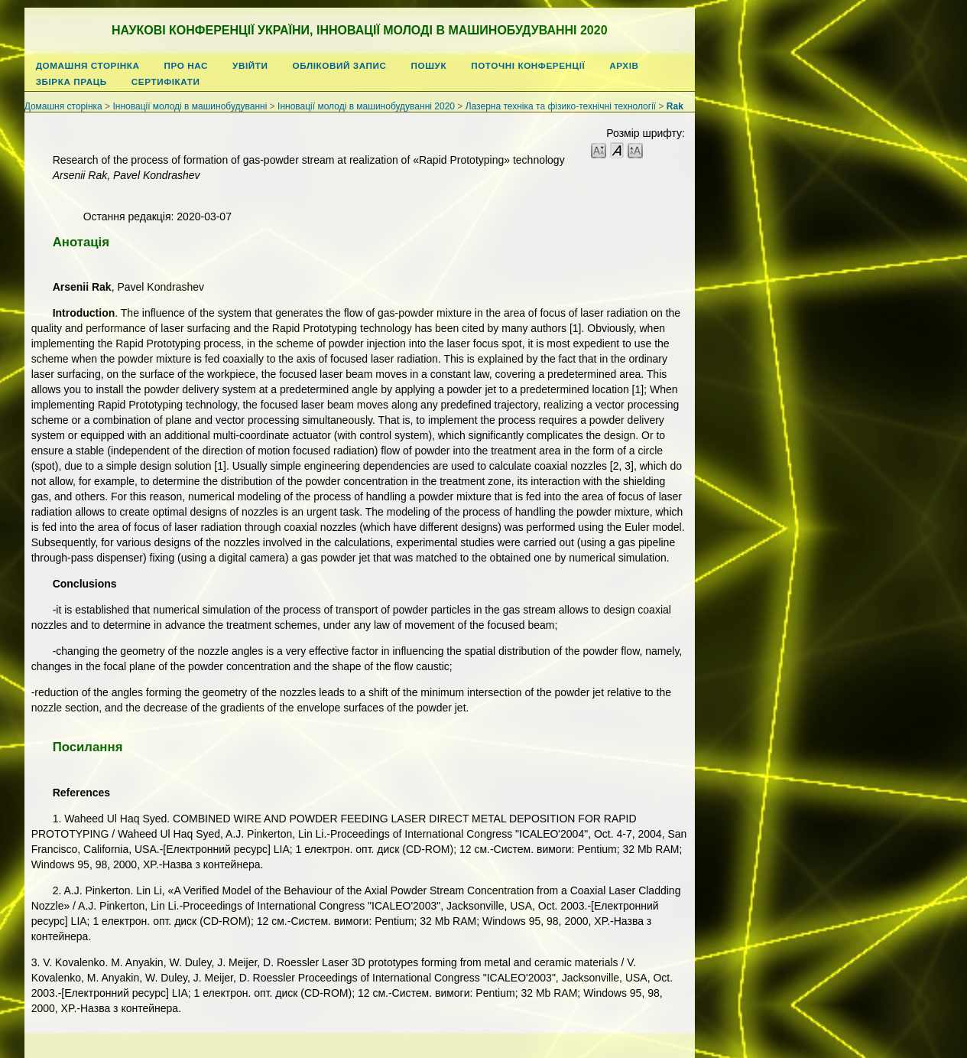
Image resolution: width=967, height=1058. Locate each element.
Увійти (250, 65)
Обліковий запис (340, 65)
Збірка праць (71, 81)
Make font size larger (635, 149)
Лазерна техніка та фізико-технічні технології (561, 106)
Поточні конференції (528, 65)
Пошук (429, 65)
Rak (675, 106)
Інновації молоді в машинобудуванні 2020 (366, 106)
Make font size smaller (598, 149)
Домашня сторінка (88, 65)
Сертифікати (165, 81)
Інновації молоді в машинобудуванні (189, 106)
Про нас (186, 65)
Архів (623, 65)
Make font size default (617, 149)
